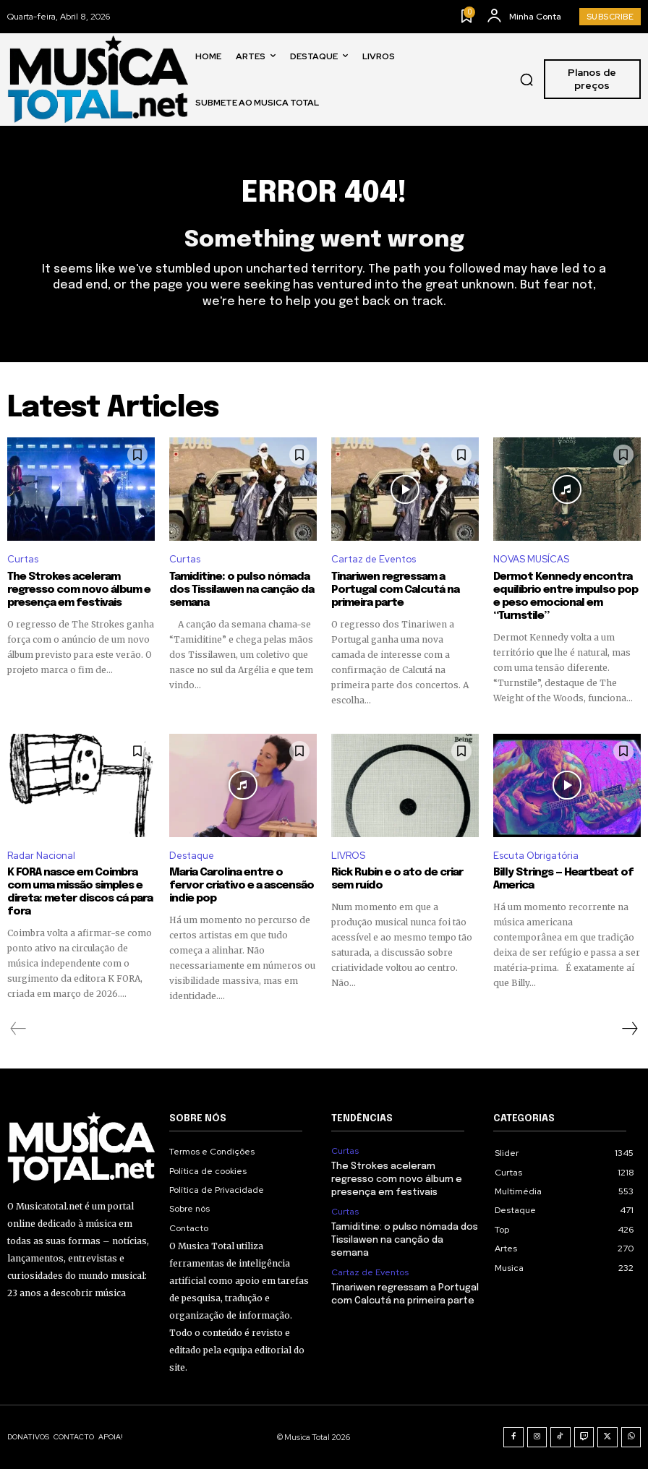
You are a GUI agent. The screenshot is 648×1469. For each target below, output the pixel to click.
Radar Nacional (41, 855)
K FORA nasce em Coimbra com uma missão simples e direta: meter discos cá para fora (80, 892)
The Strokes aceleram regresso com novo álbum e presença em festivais (78, 590)
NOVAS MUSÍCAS (531, 559)
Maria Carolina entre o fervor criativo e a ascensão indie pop (241, 885)
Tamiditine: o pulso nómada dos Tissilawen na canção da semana (241, 590)
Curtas (22, 559)
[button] (526, 79)
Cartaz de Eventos (373, 559)
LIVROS (348, 855)
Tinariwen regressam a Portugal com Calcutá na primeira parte (395, 590)
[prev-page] (18, 1029)
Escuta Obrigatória (536, 855)
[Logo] (97, 79)
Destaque (191, 855)
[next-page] (629, 1029)
